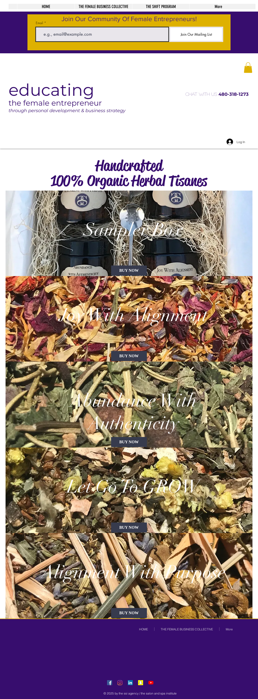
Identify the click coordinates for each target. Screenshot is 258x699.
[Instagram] (119, 682)
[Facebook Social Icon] (109, 682)
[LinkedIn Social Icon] (130, 682)
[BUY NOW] (129, 271)
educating (51, 90)
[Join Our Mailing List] (196, 34)
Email (39, 23)
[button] (248, 67)
